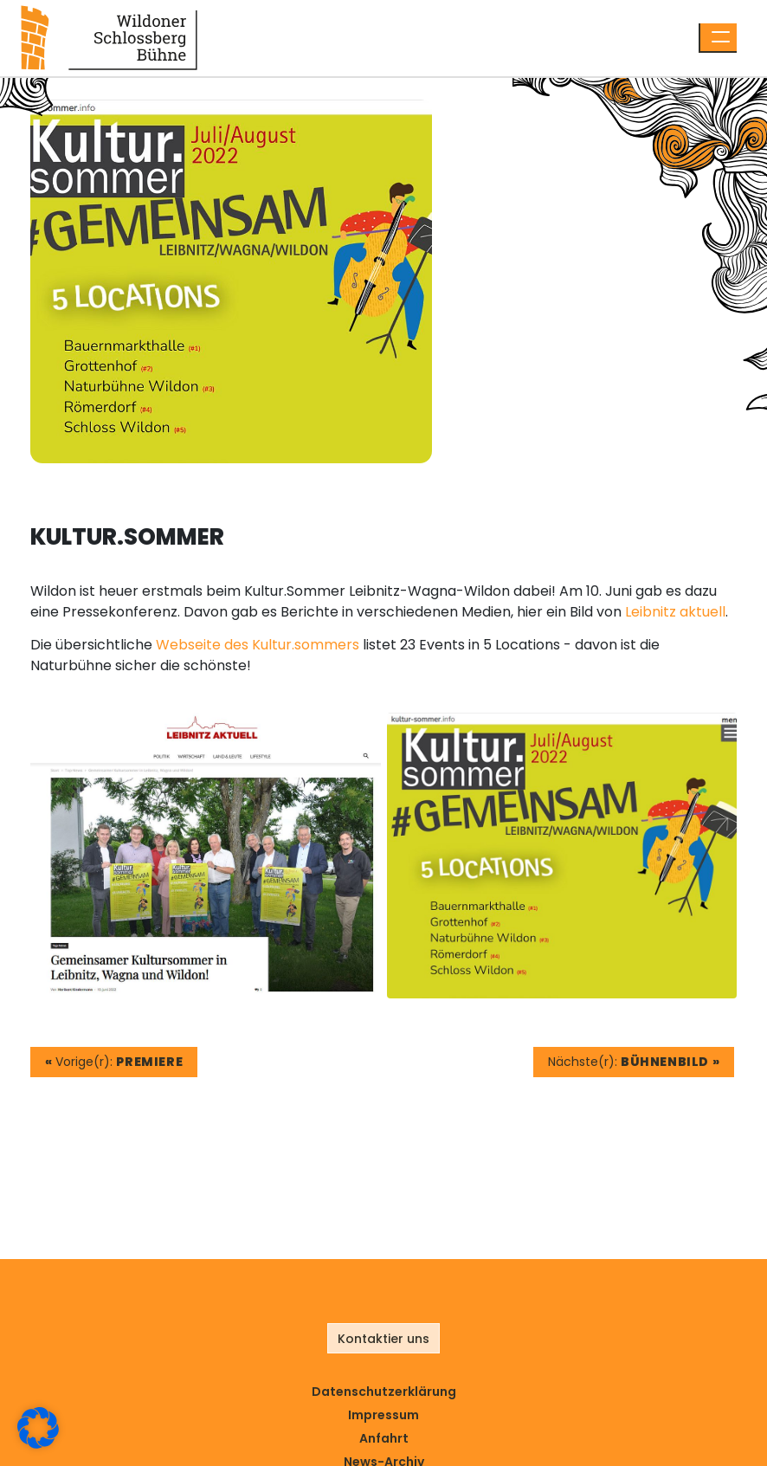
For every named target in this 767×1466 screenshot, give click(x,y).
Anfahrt (384, 1438)
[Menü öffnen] (718, 38)
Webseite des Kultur (224, 645)
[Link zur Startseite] (109, 37)
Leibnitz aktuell (675, 612)
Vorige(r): (114, 1061)
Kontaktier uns (383, 1338)
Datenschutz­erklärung (384, 1391)
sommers (326, 645)
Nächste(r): (633, 1061)
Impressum (383, 1415)
